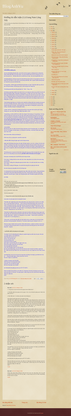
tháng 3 (53, 90)
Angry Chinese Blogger (56, 125)
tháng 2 (53, 92)
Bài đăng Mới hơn (8, 402)
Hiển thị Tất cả (66, 149)
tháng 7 (53, 42)
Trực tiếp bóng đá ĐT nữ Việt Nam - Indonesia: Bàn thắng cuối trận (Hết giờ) (58, 115)
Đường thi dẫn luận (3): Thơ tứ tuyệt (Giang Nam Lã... (58, 72)
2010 (52, 101)
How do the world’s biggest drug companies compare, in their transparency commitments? (59, 141)
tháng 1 (53, 94)
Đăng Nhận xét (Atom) (11, 405)
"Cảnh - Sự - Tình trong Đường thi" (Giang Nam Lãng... (58, 52)
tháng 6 (53, 44)
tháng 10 (54, 36)
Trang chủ (24, 402)
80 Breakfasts (54, 117)
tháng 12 (54, 32)
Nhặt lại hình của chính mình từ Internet (59, 55)
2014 (52, 28)
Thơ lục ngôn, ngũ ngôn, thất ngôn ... (58, 49)
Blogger (41, 413)
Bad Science (53, 138)
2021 (52, 26)
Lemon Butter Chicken (55, 118)
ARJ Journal (53, 128)
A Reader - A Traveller (55, 121)
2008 (52, 104)
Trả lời (8, 366)
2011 (52, 99)
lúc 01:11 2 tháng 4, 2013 (17, 287)
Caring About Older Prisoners (56, 129)
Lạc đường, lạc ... (55, 74)
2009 (52, 103)
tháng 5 (53, 46)
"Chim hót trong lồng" (55, 79)
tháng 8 (53, 40)
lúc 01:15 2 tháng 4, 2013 (17, 371)
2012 (52, 97)
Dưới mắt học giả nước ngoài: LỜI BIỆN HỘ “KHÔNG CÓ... (59, 64)
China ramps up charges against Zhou (58, 136)
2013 (52, 30)
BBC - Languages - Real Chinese (58, 144)
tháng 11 (54, 34)
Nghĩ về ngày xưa (55, 69)
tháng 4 (53, 48)
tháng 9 (53, 38)
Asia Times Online (55, 135)
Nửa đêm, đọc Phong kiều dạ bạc (58, 81)
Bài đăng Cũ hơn (41, 402)
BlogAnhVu (13, 6)
